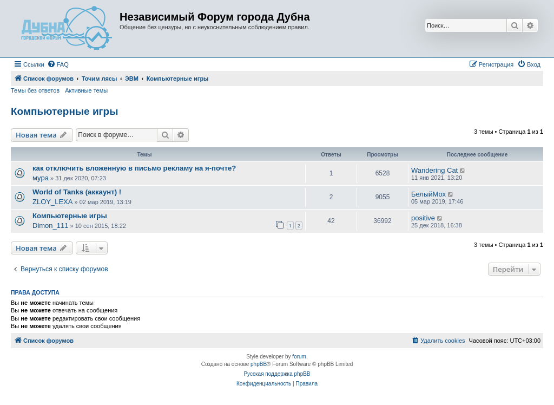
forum (299, 357)
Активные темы (86, 90)
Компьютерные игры (64, 111)
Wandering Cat (434, 170)
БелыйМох (428, 194)
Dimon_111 (50, 225)
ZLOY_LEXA (52, 202)
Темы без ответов (35, 90)
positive (423, 218)
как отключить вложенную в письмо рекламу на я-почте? (134, 168)
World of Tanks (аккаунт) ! (76, 192)
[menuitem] (58, 64)
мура (40, 178)
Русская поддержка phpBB (276, 374)
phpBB (258, 364)
